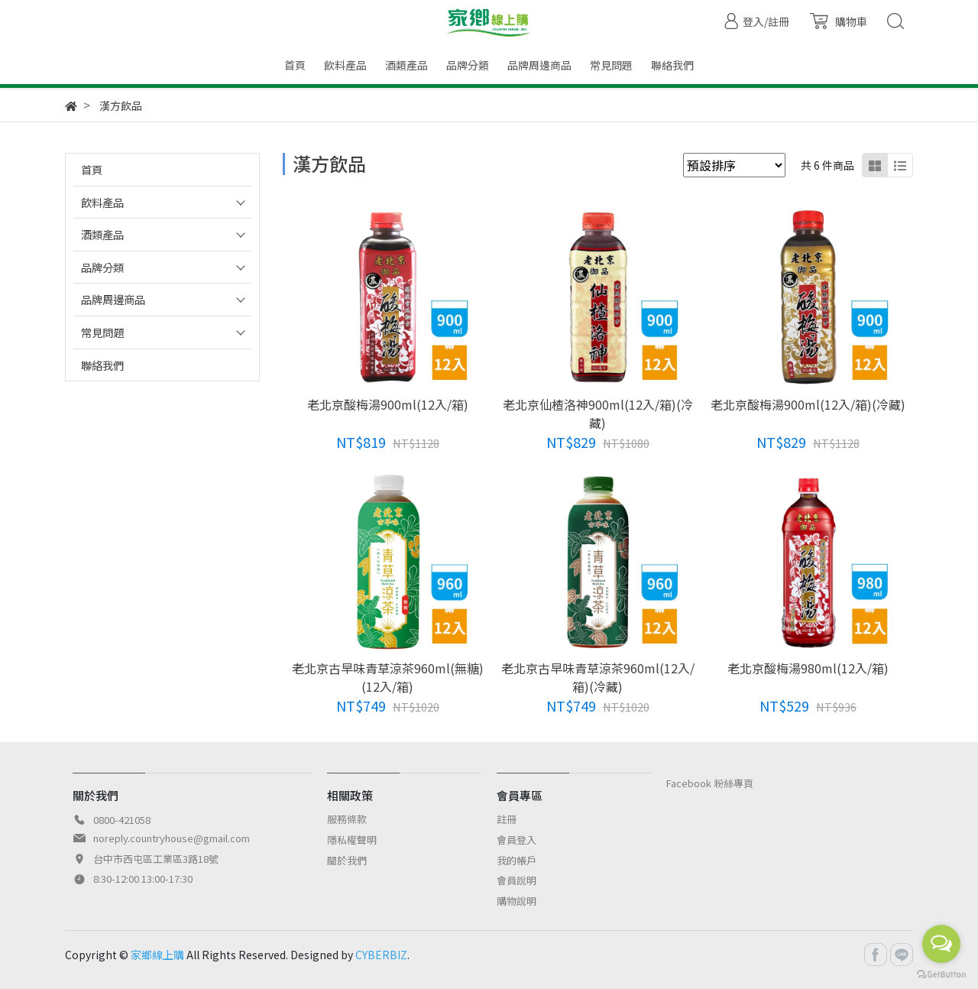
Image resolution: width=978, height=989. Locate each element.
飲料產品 (102, 202)
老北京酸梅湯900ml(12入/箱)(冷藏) (808, 404)
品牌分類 (102, 267)
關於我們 (347, 860)
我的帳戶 (516, 860)
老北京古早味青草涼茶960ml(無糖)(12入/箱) (388, 677)
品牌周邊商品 (113, 299)
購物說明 (516, 900)
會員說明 (516, 880)
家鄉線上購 (157, 954)
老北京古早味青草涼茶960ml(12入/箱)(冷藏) (598, 677)
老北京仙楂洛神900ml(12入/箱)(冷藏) (598, 413)
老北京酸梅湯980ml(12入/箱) (808, 668)
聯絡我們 (102, 365)
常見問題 (102, 332)
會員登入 (516, 839)
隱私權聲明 (352, 839)
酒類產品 (102, 234)
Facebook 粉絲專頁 (709, 783)
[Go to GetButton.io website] (941, 973)
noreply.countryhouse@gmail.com (171, 838)
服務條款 (347, 819)
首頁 (91, 169)
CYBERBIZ (381, 954)
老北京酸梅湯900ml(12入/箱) (387, 404)
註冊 (507, 819)
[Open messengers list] (941, 944)
